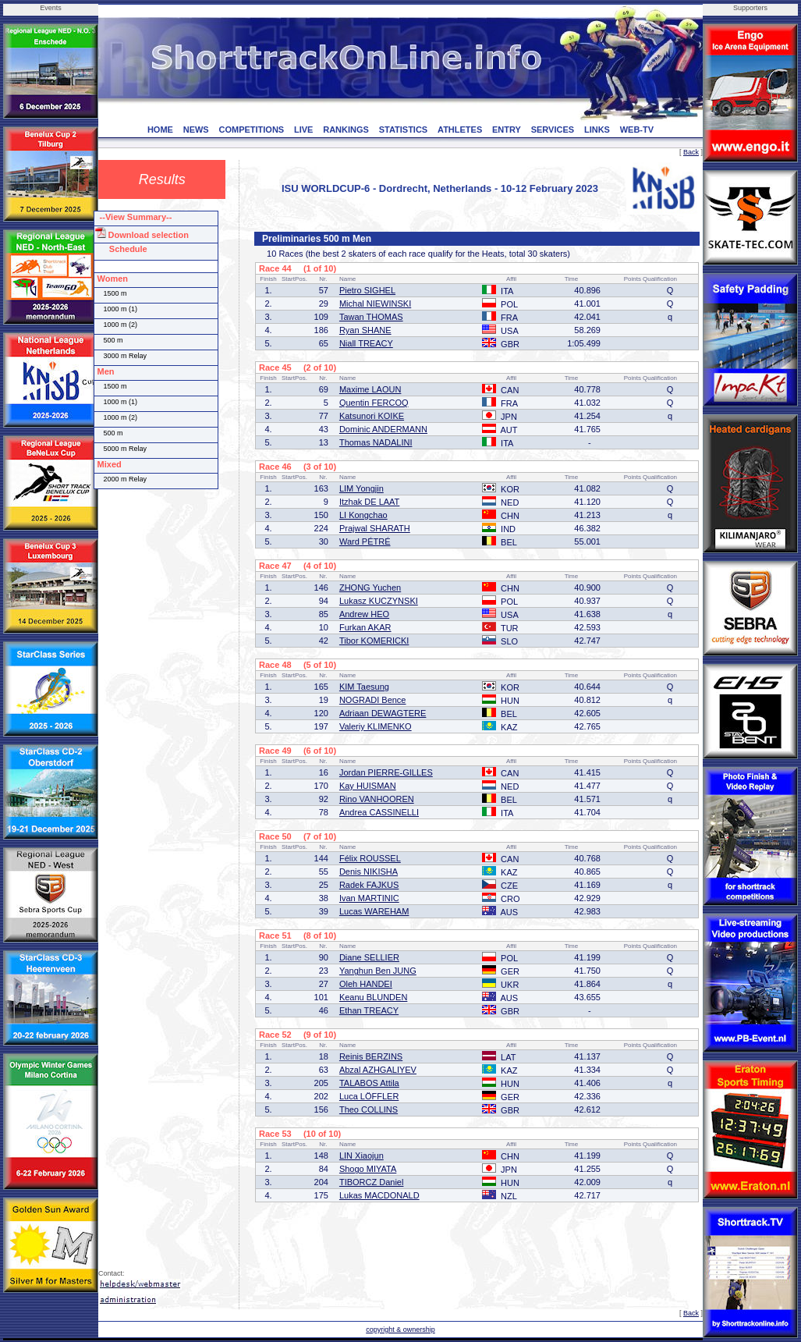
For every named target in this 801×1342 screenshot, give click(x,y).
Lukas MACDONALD (379, 1195)
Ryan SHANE (365, 330)
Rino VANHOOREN (376, 799)
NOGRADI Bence (372, 700)
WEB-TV (637, 129)
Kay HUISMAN (367, 785)
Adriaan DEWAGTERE (382, 713)
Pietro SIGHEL (367, 290)
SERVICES (552, 129)
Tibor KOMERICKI (374, 640)
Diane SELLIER (369, 957)
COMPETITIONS (251, 129)
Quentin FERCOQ (374, 402)
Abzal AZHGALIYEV (377, 1069)
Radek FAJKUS (369, 884)
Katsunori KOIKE (371, 416)
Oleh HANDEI (365, 984)
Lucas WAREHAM (374, 911)
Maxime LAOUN (370, 389)
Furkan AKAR (365, 627)
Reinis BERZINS (370, 1056)
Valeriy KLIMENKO (375, 726)
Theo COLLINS (368, 1109)
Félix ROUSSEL (370, 858)
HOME (160, 129)
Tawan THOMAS (371, 316)
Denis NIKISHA (368, 871)
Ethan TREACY (369, 1010)
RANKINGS (346, 129)
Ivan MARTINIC (369, 898)
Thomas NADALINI (376, 442)
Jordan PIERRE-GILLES (386, 772)
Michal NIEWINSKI (375, 303)
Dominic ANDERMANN (383, 429)
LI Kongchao (363, 515)
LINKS (597, 129)
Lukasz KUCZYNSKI (378, 600)
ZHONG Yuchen (370, 587)
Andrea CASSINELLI (379, 812)
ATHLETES (460, 129)
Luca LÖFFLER (369, 1096)
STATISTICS (403, 129)
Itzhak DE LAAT (369, 501)
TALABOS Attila (369, 1083)
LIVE (303, 129)
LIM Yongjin (361, 488)
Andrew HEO (364, 614)
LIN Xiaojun (361, 1155)
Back (691, 152)
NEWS (196, 129)
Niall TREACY (366, 343)
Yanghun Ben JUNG (377, 970)
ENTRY (506, 129)
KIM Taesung (364, 686)
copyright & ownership (400, 1329)
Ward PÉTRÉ (365, 541)
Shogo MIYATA (367, 1168)
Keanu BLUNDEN (373, 997)
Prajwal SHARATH (374, 528)
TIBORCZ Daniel (371, 1182)
